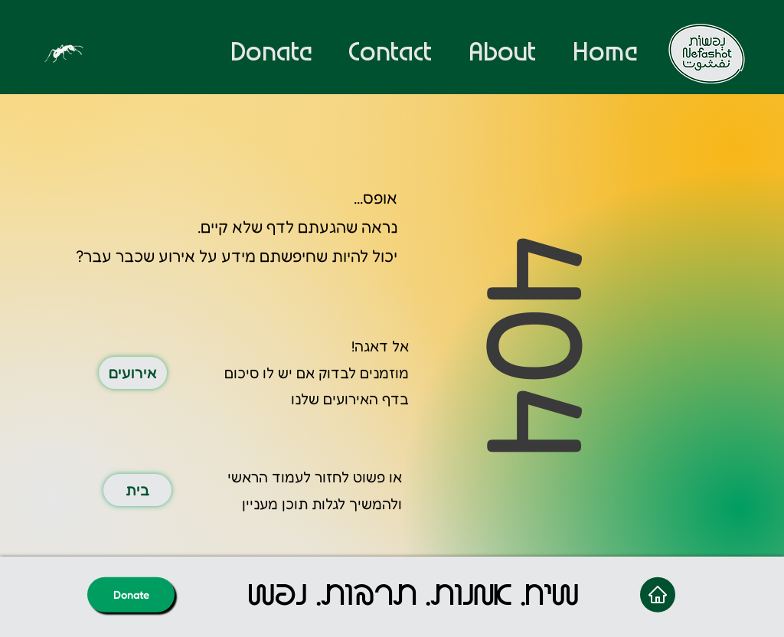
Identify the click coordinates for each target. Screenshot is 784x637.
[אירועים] (133, 373)
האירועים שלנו (334, 398)
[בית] (137, 490)
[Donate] (131, 594)
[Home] (657, 594)
